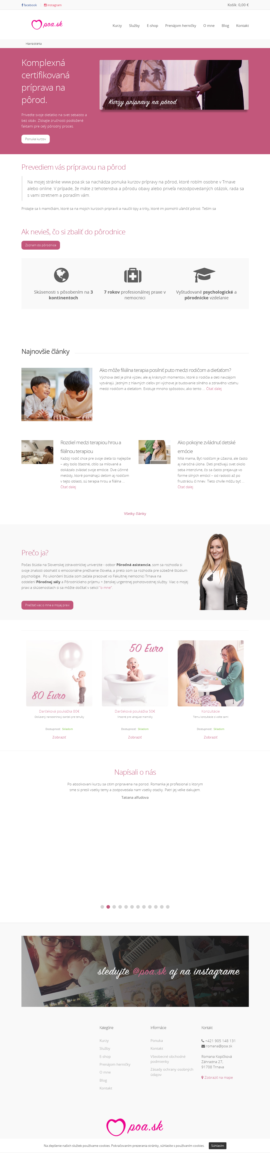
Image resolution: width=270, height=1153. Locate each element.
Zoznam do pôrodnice (40, 245)
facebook (29, 5)
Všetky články (135, 513)
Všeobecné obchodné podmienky (167, 1059)
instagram (53, 5)
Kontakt (242, 25)
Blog (225, 25)
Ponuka (156, 1040)
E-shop (152, 25)
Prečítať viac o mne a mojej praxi (47, 605)
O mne (209, 25)
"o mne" (105, 587)
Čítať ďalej (214, 388)
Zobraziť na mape (217, 1077)
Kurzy (117, 25)
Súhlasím (217, 1145)
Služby (134, 25)
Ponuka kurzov (35, 139)
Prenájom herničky (180, 25)
